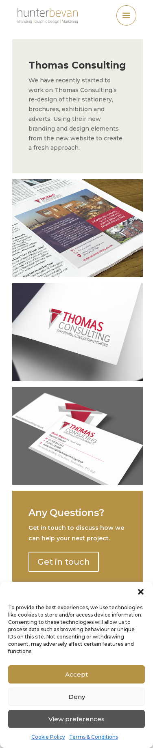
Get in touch (63, 562)
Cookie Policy (48, 737)
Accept (76, 674)
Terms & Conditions (93, 737)
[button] (141, 592)
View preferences (76, 719)
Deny (76, 697)
